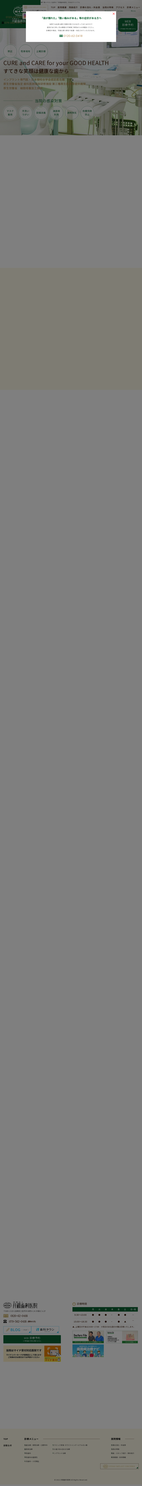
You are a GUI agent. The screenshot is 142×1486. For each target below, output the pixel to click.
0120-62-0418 (70, 35)
